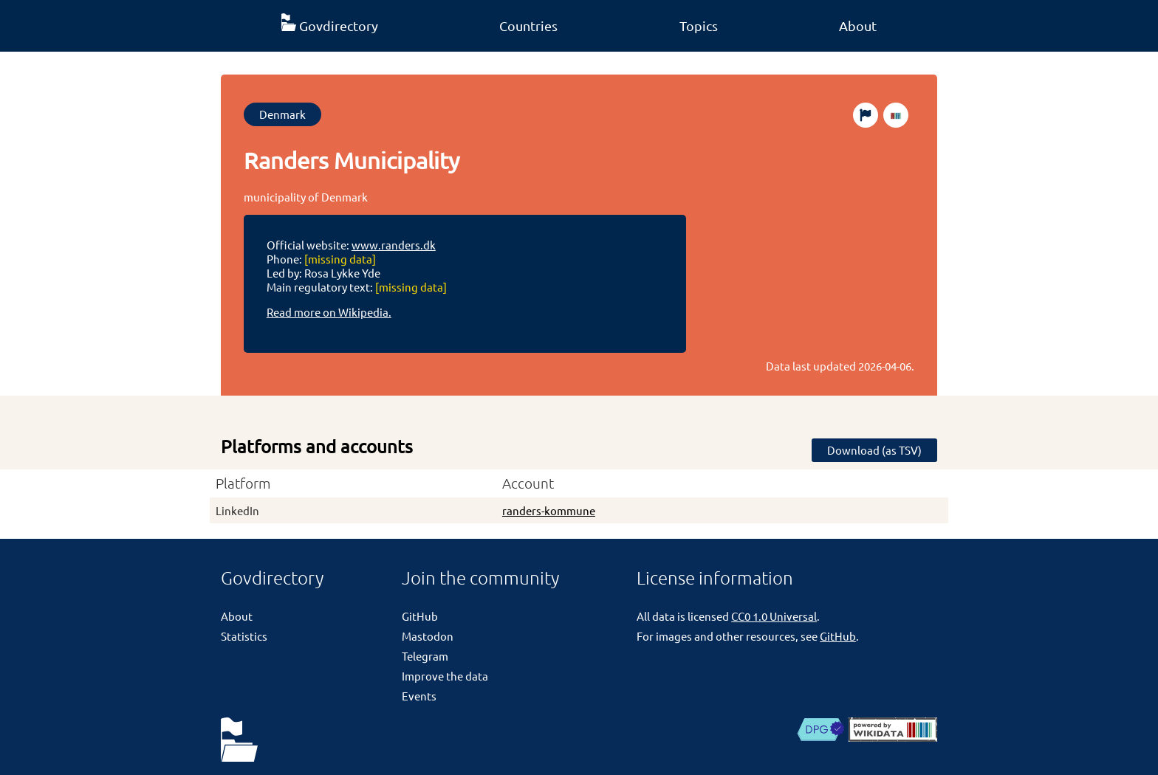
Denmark (282, 114)
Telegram (425, 656)
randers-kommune (548, 510)
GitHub (420, 616)
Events (419, 696)
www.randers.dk (394, 245)
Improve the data (445, 676)
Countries (528, 25)
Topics (698, 25)
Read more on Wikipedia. (329, 312)
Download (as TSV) (874, 450)
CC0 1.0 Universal (774, 616)
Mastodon (427, 636)
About (858, 25)
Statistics (244, 636)
